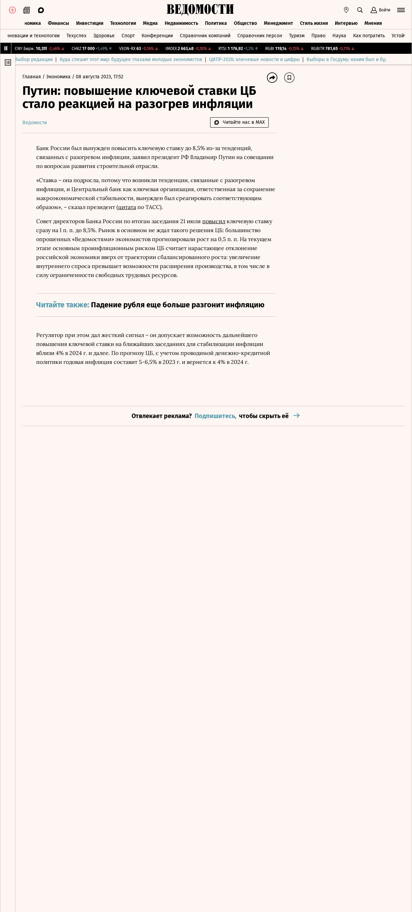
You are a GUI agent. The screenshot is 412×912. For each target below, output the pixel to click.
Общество (245, 23)
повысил (213, 221)
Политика (216, 23)
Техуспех (76, 36)
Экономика (28, 23)
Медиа (150, 23)
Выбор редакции (41, 59)
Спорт (128, 36)
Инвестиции (89, 23)
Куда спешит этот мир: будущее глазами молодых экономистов (138, 59)
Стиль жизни (314, 23)
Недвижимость (181, 23)
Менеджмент (278, 23)
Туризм (297, 36)
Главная (32, 77)
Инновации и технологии (31, 36)
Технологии (123, 23)
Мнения (373, 23)
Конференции (157, 36)
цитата (127, 207)
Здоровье (104, 36)
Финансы (58, 23)
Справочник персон (259, 36)
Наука (339, 36)
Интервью (346, 23)
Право (318, 36)
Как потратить (369, 36)
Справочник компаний (205, 36)
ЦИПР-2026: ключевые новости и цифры (262, 59)
